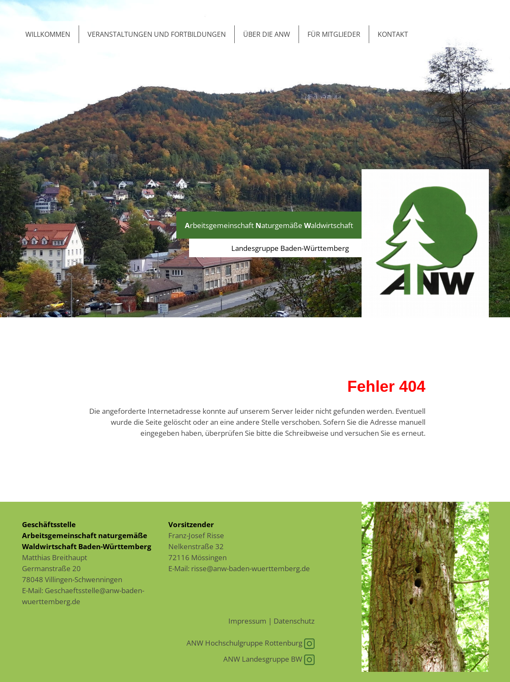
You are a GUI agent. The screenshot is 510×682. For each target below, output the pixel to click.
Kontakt (393, 34)
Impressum (247, 621)
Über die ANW (266, 34)
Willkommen (47, 34)
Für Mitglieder (333, 34)
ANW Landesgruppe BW (269, 659)
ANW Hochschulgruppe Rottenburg (250, 643)
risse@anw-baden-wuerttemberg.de (250, 568)
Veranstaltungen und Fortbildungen (157, 34)
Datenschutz (294, 621)
